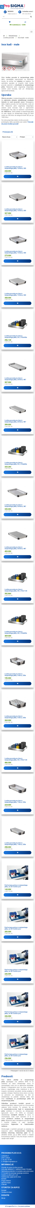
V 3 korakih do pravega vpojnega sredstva (15, 1173)
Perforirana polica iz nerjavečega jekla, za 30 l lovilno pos (16, 928)
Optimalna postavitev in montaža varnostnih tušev (17, 1171)
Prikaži (22, 137)
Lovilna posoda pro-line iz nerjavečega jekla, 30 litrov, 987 (15, 505)
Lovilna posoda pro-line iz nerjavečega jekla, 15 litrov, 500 (15, 252)
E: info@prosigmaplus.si (9, 1161)
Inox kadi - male (23, 38)
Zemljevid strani (6, 1192)
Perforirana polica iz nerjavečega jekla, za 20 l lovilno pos (16, 886)
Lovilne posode (8, 38)
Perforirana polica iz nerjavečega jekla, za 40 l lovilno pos (16, 970)
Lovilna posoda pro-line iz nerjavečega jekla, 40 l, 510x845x (16, 632)
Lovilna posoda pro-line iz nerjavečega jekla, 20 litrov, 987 (15, 378)
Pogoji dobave (6, 1181)
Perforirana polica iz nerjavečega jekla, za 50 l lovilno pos (16, 1055)
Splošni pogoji (6, 1182)
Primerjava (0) (8, 132)
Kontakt (3, 1179)
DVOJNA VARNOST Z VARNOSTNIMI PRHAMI (16, 1169)
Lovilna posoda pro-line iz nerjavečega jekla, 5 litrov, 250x (15, 674)
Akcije (3, 1198)
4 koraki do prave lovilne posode (12, 1167)
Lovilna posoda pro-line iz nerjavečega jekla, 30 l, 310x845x (16, 463)
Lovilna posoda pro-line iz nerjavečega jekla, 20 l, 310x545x (16, 336)
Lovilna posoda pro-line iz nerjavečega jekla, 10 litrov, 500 (15, 167)
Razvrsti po (6, 137)
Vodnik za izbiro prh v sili (9, 1175)
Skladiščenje (13, 36)
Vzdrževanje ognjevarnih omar (11, 1177)
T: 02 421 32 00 (6, 1160)
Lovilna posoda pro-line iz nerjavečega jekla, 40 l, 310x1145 (16, 590)
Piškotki (4, 1184)
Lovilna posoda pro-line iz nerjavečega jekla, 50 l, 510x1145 (16, 759)
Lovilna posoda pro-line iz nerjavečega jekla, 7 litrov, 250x (15, 801)
